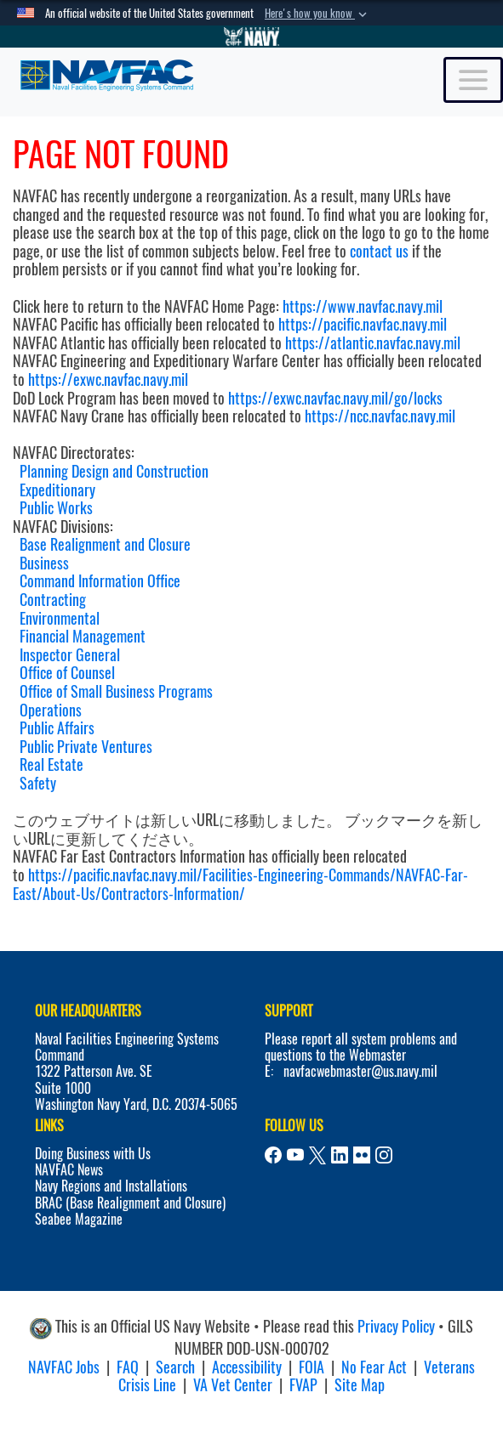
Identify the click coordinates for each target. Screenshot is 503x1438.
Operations (51, 710)
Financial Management (83, 636)
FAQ (128, 1367)
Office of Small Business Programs (116, 691)
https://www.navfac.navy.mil (363, 306)
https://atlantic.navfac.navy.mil (371, 343)
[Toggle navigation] (473, 80)
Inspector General (70, 654)
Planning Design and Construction (114, 471)
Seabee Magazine (79, 1219)
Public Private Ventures (86, 746)
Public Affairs (57, 728)
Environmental (60, 618)
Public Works (56, 507)
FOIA (311, 1367)
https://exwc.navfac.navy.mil (108, 379)
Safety (38, 783)
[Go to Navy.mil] (252, 36)
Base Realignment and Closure (105, 544)
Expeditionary (57, 490)
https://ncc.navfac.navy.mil (380, 416)
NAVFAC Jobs (64, 1367)
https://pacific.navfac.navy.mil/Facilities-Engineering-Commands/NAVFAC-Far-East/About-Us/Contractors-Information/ (240, 884)
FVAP (303, 1385)
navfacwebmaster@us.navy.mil (360, 1071)
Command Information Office (100, 581)
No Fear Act (374, 1367)
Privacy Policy (396, 1326)
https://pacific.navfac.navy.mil (362, 324)
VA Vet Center (232, 1385)
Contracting (53, 599)
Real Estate (51, 764)
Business (44, 563)
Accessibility (247, 1367)
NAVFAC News (69, 1170)
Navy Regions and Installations (111, 1186)
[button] (317, 13)
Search (175, 1367)
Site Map (359, 1385)
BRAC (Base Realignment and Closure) (130, 1203)
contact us (379, 251)
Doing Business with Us (93, 1154)
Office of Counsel (67, 672)
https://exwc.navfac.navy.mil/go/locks (335, 398)
